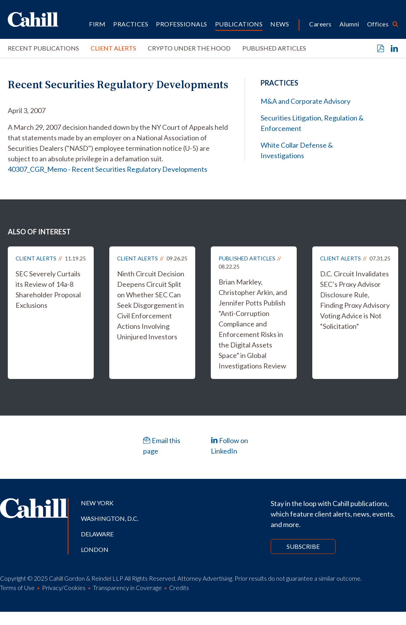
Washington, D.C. (109, 518)
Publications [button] (239, 24)
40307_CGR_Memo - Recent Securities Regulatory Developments (107, 169)
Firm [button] (97, 24)
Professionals (181, 24)
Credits (179, 587)
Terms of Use (17, 587)
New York (97, 502)
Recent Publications (43, 48)
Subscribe (303, 546)
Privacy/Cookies (64, 587)
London (94, 549)
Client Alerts (113, 48)
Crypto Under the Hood (189, 48)
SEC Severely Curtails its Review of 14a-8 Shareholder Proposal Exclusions (48, 289)
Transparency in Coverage (127, 587)
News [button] (279, 24)
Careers (320, 24)
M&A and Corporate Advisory (305, 101)
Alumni (349, 24)
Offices (377, 24)
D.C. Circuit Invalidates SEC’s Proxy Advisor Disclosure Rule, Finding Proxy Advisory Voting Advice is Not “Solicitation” (355, 299)
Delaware (97, 534)
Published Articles (274, 48)
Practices (130, 24)
